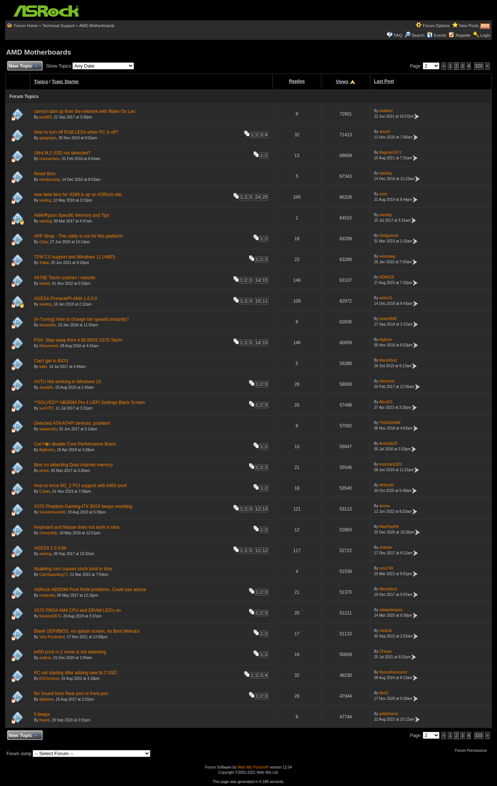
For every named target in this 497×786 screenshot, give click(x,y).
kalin (43, 367)
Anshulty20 (388, 443)
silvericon (387, 381)
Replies (297, 81)
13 (264, 509)
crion (383, 194)
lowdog (45, 200)
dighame (46, 699)
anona (384, 506)
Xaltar (44, 263)
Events (437, 35)
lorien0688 (388, 319)
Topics (41, 81)
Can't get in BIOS (51, 360)
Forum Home (25, 25)
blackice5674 (50, 616)
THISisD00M (389, 423)
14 (257, 280)
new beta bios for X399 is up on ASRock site (78, 194)
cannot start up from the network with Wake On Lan (84, 111)
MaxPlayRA (389, 527)
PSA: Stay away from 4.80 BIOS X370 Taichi (78, 340)
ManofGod (388, 360)
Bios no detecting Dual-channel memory (73, 464)
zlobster (385, 547)
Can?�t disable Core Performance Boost (75, 444)
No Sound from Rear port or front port (71, 693)
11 (264, 301)
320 (479, 66)
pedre (44, 471)
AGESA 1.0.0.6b (50, 548)
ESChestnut (49, 678)
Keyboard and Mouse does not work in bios (77, 527)
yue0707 (46, 408)
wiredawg (387, 256)
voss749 (386, 568)
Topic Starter (65, 81)
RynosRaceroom (393, 672)
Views (342, 81)
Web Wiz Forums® (253, 767)
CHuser (385, 651)
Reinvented (48, 346)
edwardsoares (391, 610)
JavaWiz (46, 387)
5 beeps (42, 714)
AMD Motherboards (96, 25)
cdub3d (385, 631)
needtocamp (49, 179)
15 (264, 280)
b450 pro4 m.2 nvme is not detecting (70, 652)
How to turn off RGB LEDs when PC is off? (76, 132)
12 (257, 509)
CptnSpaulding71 (53, 575)
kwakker (386, 111)
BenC (384, 693)
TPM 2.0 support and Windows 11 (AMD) (74, 257)
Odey (43, 242)
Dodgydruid (388, 236)
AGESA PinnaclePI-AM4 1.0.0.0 (65, 298)
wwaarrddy (48, 429)
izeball (44, 283)
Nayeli (44, 720)
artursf (384, 132)
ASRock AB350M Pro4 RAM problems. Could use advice (90, 589)
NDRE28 (386, 277)
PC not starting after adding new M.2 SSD (75, 672)
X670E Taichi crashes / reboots (64, 277)
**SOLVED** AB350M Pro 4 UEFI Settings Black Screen (89, 402)
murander (47, 595)
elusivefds (47, 325)
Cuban (44, 491)
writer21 (386, 298)
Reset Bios (45, 173)
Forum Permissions (473, 751)
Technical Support (58, 25)
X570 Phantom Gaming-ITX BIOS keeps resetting (83, 506)
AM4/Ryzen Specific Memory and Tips (71, 215)
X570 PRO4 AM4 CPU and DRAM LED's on (77, 610)
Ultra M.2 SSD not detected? (62, 153)
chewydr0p (48, 533)
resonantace (49, 159)
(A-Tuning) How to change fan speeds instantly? (81, 319)
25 (264, 197)
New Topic (23, 66)
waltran (45, 658)
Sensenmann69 (52, 512)
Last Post (384, 81)
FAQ (398, 35)
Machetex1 (388, 589)
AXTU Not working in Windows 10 (67, 381)
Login (485, 35)
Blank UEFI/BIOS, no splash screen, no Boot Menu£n (87, 631)
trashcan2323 (390, 464)
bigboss (385, 339)
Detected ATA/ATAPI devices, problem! (72, 423)
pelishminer (388, 714)
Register (463, 35)
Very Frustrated (52, 637)
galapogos (47, 138)
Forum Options (436, 25)
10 (257, 301)
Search (418, 35)
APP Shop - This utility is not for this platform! (78, 236)
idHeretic (386, 485)
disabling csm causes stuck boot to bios (73, 568)
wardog (385, 173)
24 (257, 197)
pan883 (45, 117)
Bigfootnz (47, 450)
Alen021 (386, 402)
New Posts (469, 25)
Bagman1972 (390, 152)
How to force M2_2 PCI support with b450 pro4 (80, 485)
